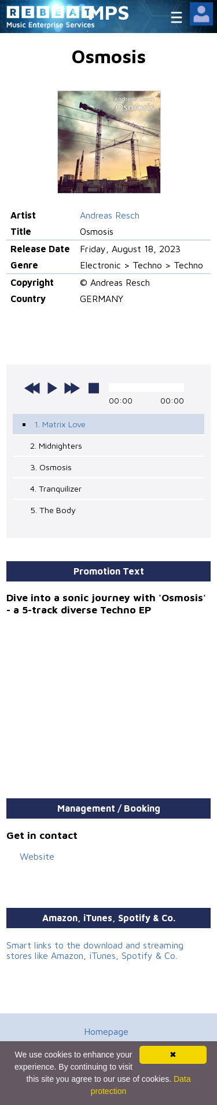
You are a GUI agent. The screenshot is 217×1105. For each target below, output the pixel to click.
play (52, 387)
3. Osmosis (51, 467)
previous (32, 388)
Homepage (106, 1031)
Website (37, 856)
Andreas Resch (109, 215)
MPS (109, 12)
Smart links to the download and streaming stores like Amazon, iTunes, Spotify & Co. (94, 950)
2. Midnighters (56, 445)
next (72, 388)
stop (94, 388)
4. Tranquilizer (56, 488)
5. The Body (53, 510)
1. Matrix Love (60, 424)
